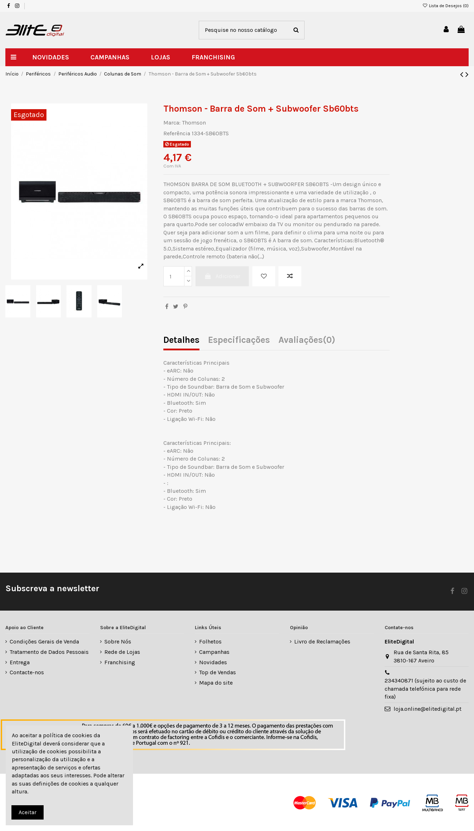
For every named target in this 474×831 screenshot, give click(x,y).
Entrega (20, 662)
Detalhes (181, 340)
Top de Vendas (217, 672)
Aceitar (27, 812)
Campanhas (214, 651)
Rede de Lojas (122, 651)
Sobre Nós (117, 641)
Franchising (119, 662)
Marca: (172, 122)
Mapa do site (216, 682)
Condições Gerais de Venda (44, 641)
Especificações (239, 340)
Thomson (194, 122)
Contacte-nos (27, 672)
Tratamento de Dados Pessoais (49, 651)
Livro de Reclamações (322, 641)
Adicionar (222, 276)
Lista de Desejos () (446, 5)
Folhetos (210, 641)
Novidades (213, 662)
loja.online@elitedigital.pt (427, 708)
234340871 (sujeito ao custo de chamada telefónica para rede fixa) (425, 688)
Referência (176, 133)
